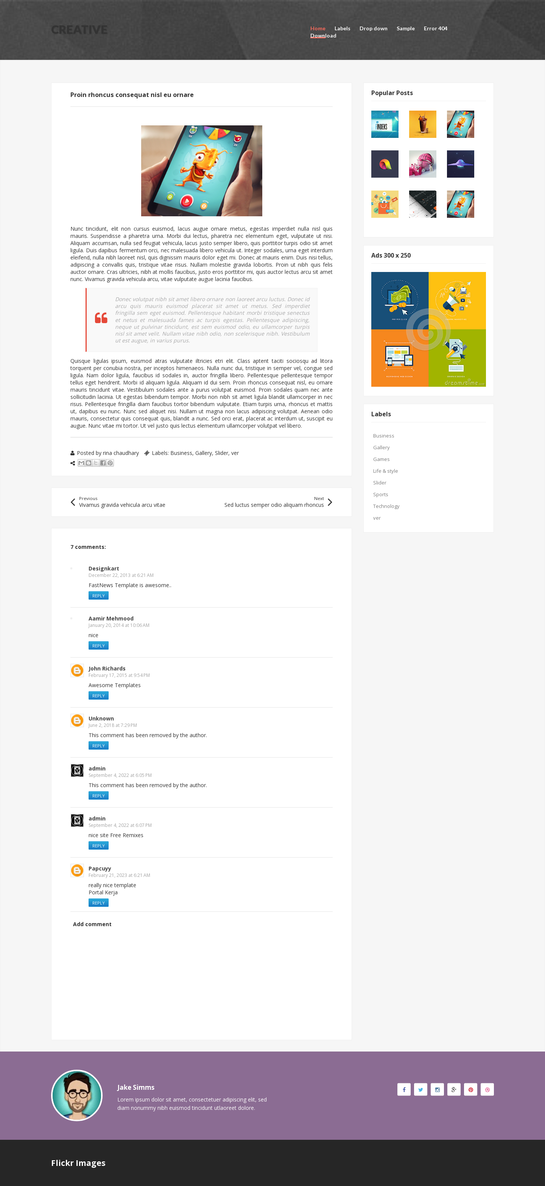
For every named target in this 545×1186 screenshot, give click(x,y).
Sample (406, 28)
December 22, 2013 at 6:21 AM (121, 575)
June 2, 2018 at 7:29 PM (113, 725)
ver (235, 452)
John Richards (107, 668)
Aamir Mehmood (111, 618)
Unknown (101, 718)
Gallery (203, 452)
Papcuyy (100, 868)
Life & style (385, 470)
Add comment (92, 924)
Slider (221, 452)
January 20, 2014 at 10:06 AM (119, 625)
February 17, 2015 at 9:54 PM (119, 675)
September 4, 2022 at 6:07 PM (120, 825)
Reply (98, 595)
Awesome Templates (115, 685)
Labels (342, 28)
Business (181, 452)
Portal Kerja (103, 892)
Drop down (374, 28)
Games (381, 459)
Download (323, 35)
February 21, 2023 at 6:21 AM (119, 875)
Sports (380, 494)
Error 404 (435, 28)
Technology (386, 506)
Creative (79, 29)
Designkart (104, 568)
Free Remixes (126, 835)
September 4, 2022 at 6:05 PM (120, 775)
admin (97, 768)
